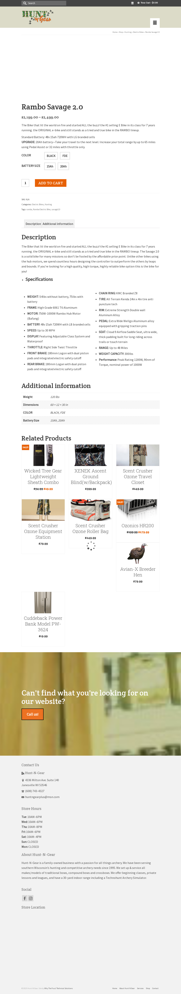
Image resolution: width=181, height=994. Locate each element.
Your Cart (147, 2)
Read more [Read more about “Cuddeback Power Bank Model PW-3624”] (43, 641)
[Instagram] (30, 897)
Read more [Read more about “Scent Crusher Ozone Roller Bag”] (90, 543)
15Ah (50, 165)
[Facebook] (24, 897)
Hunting (48, 203)
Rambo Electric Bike (41, 208)
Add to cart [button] (43, 494)
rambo (29, 208)
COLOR (26, 154)
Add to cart (50, 181)
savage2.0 (55, 208)
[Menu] (155, 23)
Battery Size (30, 164)
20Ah (63, 165)
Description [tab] (33, 222)
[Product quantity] (25, 181)
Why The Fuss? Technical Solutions (58, 987)
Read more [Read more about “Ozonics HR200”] (138, 537)
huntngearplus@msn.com (40, 795)
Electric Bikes (38, 203)
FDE (65, 154)
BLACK (51, 154)
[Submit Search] (24, 3)
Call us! (32, 712)
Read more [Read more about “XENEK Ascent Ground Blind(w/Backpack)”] (90, 494)
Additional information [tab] (58, 222)
